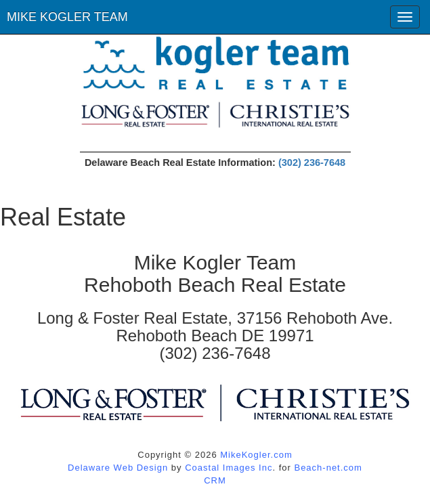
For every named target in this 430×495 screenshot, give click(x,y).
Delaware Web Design (118, 467)
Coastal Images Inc (228, 467)
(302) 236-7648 (311, 162)
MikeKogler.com (256, 455)
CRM (215, 480)
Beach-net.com (328, 467)
